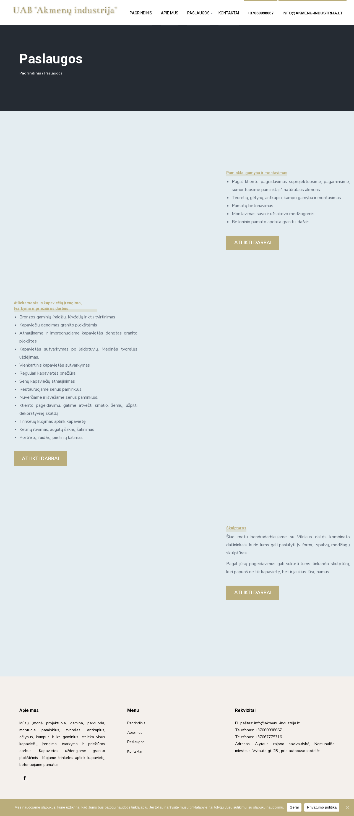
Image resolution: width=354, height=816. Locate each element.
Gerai (294, 807)
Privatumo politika (322, 807)
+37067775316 (268, 737)
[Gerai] (347, 807)
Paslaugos (198, 13)
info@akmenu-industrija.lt (312, 13)
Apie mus (169, 13)
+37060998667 (261, 13)
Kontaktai (228, 13)
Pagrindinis (141, 13)
